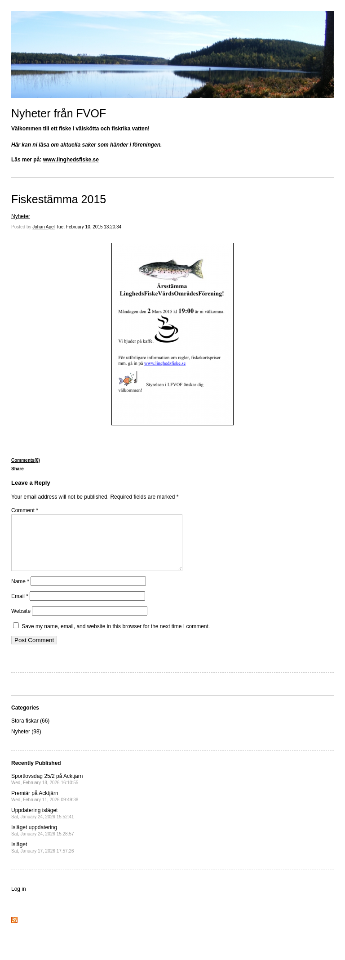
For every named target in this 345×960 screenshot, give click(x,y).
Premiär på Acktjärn (44, 807)
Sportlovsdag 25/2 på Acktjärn (47, 790)
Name (20, 592)
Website (21, 622)
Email (19, 607)
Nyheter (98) (26, 742)
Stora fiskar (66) (30, 731)
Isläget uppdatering (42, 841)
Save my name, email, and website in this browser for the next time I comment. (116, 637)
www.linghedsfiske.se (71, 159)
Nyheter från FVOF (58, 113)
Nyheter (20, 216)
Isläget (42, 858)
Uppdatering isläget (42, 824)
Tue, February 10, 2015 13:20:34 (88, 226)
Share (17, 468)
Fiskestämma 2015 (58, 199)
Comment (24, 510)
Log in (18, 900)
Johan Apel (43, 226)
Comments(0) (25, 460)
